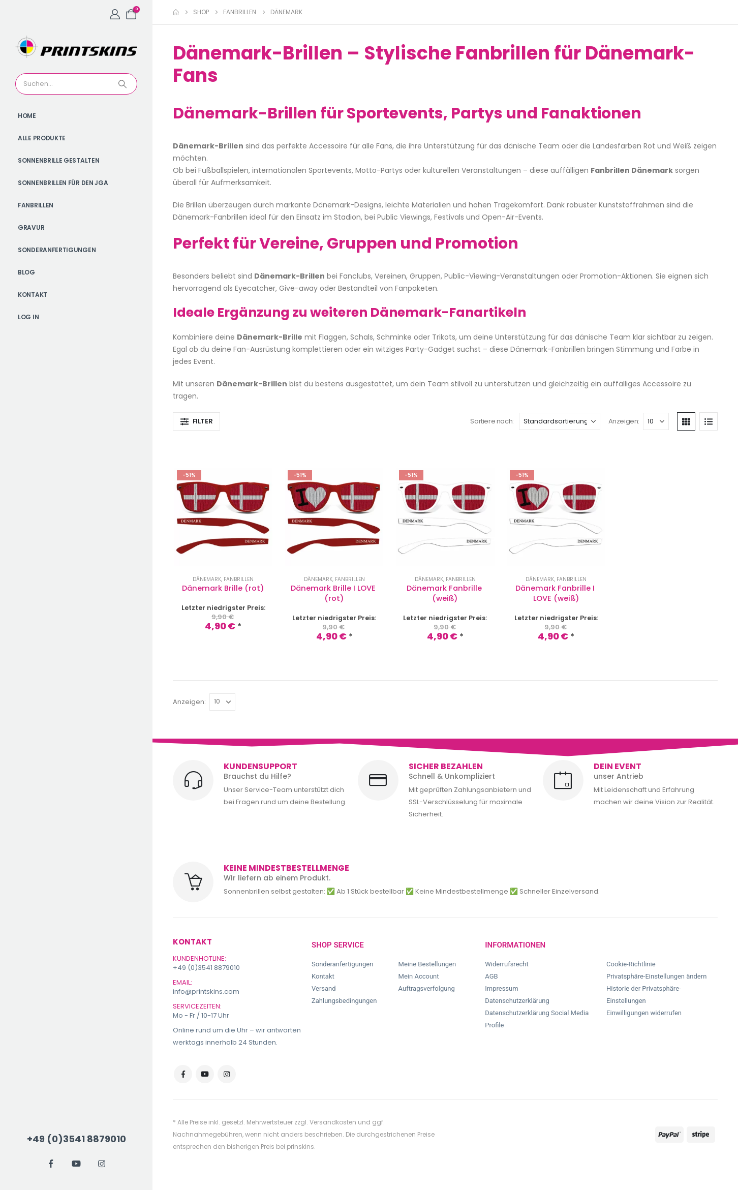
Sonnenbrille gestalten (58, 160)
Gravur (31, 227)
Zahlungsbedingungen (344, 1000)
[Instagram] (101, 1163)
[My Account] (115, 14)
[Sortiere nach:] (559, 421)
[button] (196, 421)
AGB (491, 976)
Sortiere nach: (492, 421)
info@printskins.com (206, 991)
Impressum (501, 988)
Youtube (205, 1074)
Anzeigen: (624, 421)
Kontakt (32, 294)
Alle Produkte (42, 138)
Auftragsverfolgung (426, 988)
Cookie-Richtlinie (630, 964)
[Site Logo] (76, 47)
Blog (26, 272)
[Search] (123, 84)
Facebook (183, 1074)
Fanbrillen (35, 205)
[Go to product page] (223, 517)
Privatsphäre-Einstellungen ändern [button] (656, 976)
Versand (324, 988)
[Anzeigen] (656, 421)
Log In (28, 317)
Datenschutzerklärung (517, 1000)
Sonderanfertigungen (57, 250)
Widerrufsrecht (507, 964)
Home (27, 115)
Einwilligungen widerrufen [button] (644, 1013)
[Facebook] (50, 1163)
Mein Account (418, 976)
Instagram (227, 1074)
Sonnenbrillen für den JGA (63, 182)
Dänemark (207, 579)
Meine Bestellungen (427, 964)
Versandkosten (333, 1122)
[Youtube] (76, 1163)
